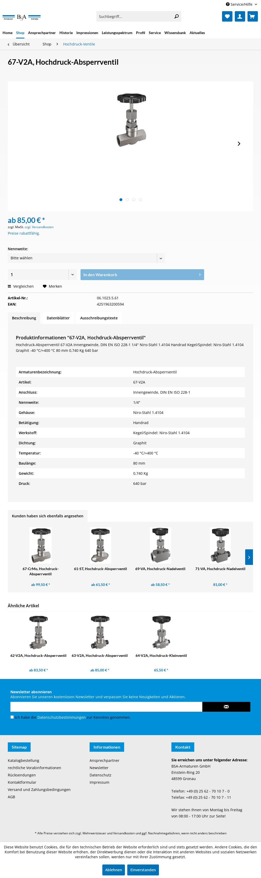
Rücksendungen (22, 775)
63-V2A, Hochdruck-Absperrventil (100, 655)
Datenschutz (100, 775)
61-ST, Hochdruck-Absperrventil (100, 568)
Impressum (99, 782)
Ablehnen (113, 869)
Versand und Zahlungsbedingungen (39, 789)
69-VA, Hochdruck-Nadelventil (160, 568)
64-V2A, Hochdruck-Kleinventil (161, 655)
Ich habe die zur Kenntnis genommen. (73, 717)
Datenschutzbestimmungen (61, 717)
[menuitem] (138, 16)
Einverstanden (143, 869)
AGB (11, 796)
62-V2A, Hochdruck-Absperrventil (38, 655)
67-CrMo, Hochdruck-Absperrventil (41, 571)
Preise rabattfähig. (24, 233)
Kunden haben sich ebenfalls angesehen (47, 515)
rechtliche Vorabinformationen (34, 767)
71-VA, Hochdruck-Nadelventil (220, 568)
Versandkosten (124, 833)
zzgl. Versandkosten (39, 227)
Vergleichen (21, 286)
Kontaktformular (22, 782)
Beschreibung (24, 317)
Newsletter (99, 767)
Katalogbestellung (23, 760)
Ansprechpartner (104, 760)
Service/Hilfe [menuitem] (239, 4)
